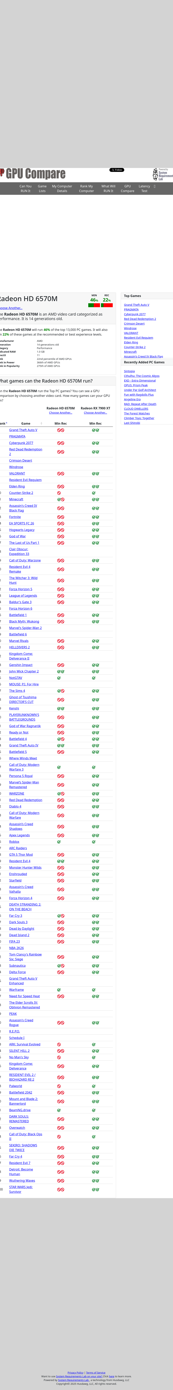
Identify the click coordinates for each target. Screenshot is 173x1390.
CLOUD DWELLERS (136, 408)
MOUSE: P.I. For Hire (24, 684)
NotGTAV (15, 678)
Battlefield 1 (18, 615)
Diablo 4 (15, 806)
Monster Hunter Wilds (25, 867)
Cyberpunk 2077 (21, 443)
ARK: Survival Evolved (24, 1044)
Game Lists (42, 188)
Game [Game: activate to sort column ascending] (25, 423)
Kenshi (14, 708)
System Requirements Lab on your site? (79, 1376)
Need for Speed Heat (24, 996)
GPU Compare (127, 188)
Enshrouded (18, 874)
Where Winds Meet (23, 758)
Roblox (14, 841)
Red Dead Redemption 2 (140, 318)
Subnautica (17, 965)
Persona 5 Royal (21, 776)
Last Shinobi (132, 422)
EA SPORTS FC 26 (21, 523)
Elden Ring (17, 486)
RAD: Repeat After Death (140, 404)
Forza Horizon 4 (20, 898)
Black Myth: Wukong (24, 621)
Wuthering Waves (22, 1180)
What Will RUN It (108, 188)
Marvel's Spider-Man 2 (25, 628)
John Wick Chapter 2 (24, 671)
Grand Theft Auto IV (23, 745)
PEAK (13, 1014)
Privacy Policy (76, 1372)
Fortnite (15, 517)
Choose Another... (60, 412)
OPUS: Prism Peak (136, 385)
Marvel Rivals (19, 641)
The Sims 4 (17, 691)
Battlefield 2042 (20, 1092)
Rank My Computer (86, 188)
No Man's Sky (19, 1057)
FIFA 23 (14, 941)
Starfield (15, 880)
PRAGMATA (17, 436)
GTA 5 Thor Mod (21, 854)
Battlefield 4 (18, 739)
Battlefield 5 (18, 752)
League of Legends (23, 595)
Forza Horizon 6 (20, 608)
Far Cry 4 (15, 1156)
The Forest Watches (137, 413)
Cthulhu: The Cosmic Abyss (141, 375)
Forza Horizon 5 (20, 589)
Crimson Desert (20, 460)
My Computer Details (62, 188)
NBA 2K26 (16, 948)
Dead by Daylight (21, 928)
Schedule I (16, 1038)
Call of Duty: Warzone (25, 560)
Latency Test (144, 188)
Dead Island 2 (19, 935)
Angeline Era (132, 399)
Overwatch (17, 1128)
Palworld (15, 1086)
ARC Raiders (18, 848)
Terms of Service (95, 1372)
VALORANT (17, 473)
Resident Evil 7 (19, 1163)
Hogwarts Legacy (21, 530)
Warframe (16, 989)
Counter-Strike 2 (21, 493)
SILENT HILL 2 (19, 1051)
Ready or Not (18, 732)
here (111, 1376)
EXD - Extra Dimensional (140, 380)
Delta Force (17, 972)
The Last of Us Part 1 (24, 543)
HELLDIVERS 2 (19, 647)
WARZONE (16, 793)
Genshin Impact (20, 665)
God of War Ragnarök (25, 726)
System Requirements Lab (73, 1380)
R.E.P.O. (14, 1031)
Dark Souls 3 (18, 922)
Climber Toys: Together (139, 418)
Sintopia (129, 371)
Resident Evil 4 (19, 861)
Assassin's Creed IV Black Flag (143, 356)
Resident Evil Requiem (25, 480)
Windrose (16, 467)
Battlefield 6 (18, 634)
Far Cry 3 (15, 915)
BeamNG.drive (20, 1110)
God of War (17, 536)
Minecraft (16, 499)
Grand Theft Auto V (23, 430)
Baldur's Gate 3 (20, 602)
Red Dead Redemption (25, 800)
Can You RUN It (26, 188)
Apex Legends (19, 835)
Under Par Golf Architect (140, 390)
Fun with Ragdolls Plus (139, 394)
